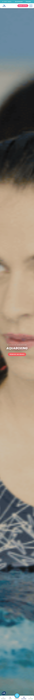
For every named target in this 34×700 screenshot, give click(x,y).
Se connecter (19, 1)
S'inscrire (28, 1)
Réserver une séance (17, 354)
